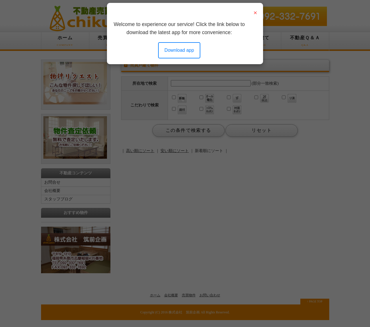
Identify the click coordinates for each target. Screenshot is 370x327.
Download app (179, 50)
